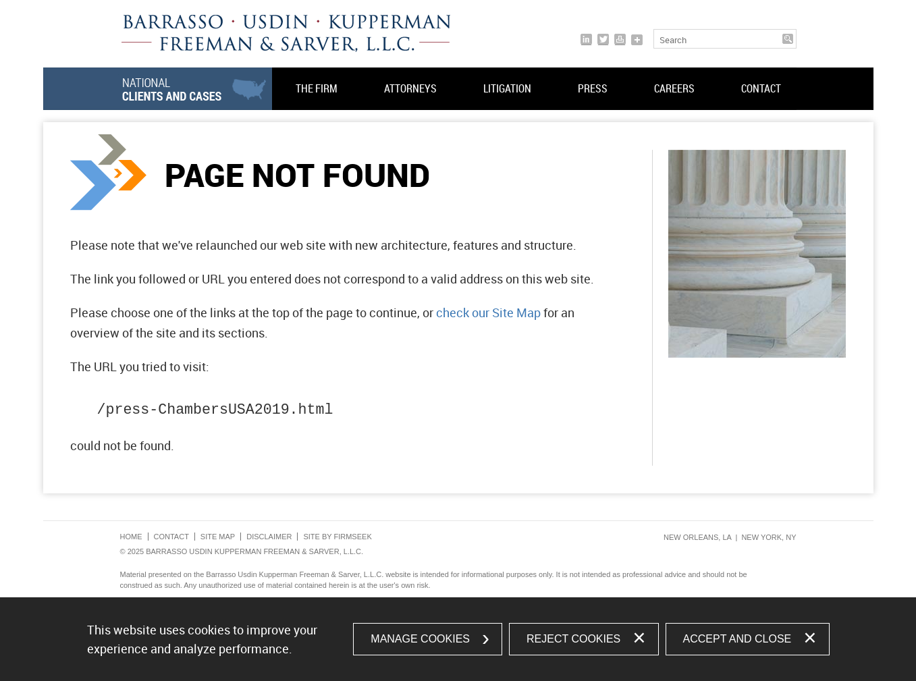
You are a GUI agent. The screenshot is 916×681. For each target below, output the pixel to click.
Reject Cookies (573, 639)
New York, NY (768, 537)
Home (131, 537)
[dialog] (458, 639)
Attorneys (410, 88)
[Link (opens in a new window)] (586, 39)
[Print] (620, 39)
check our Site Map (488, 312)
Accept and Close (737, 639)
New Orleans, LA (697, 537)
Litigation (507, 88)
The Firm (317, 88)
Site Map (217, 537)
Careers (674, 88)
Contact (761, 88)
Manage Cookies (420, 639)
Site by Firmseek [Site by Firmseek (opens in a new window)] (337, 537)
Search (672, 39)
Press (593, 88)
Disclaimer (269, 537)
